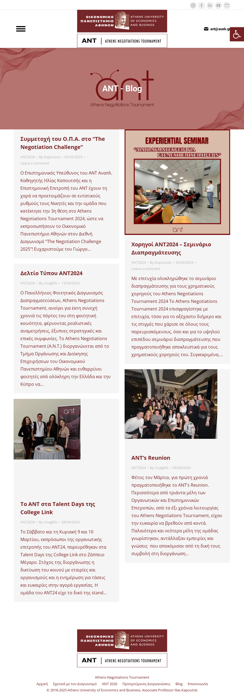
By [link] (49, 156)
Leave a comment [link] (34, 163)
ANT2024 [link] (27, 156)
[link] (237, 34)
